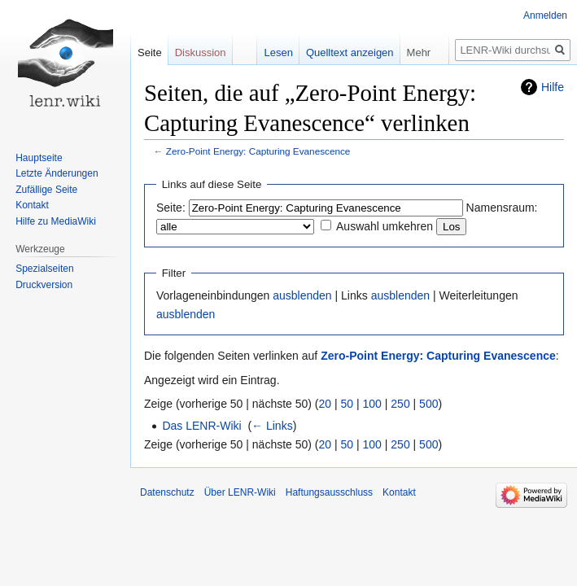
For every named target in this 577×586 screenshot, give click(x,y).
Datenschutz (167, 492)
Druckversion (43, 285)
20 (325, 403)
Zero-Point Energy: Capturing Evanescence (258, 151)
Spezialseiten (44, 268)
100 (372, 403)
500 (428, 403)
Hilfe (552, 87)
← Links (272, 425)
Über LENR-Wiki (240, 492)
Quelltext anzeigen (350, 52)
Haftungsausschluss (329, 492)
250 (400, 403)
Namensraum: (502, 207)
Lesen (278, 52)
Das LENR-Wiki (201, 425)
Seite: (171, 207)
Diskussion (200, 52)
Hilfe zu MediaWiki (55, 221)
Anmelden (545, 15)
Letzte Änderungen (56, 173)
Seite (150, 52)
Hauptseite (38, 158)
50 (347, 403)
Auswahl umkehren (384, 226)
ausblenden (302, 295)
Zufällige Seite (46, 189)
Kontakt (32, 205)
